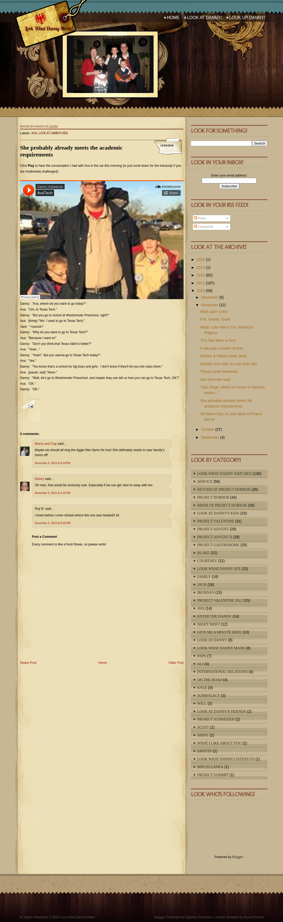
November (209, 305)
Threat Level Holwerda (218, 371)
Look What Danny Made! (48, 28)
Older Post (176, 663)
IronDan (205, 593)
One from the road (215, 379)
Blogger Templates (168, 917)
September (210, 437)
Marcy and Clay (46, 444)
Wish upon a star (214, 311)
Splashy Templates (199, 917)
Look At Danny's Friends (221, 711)
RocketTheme (253, 917)
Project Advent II (214, 537)
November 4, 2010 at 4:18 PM (52, 463)
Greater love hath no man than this (228, 364)
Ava (34, 133)
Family (204, 577)
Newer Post (28, 663)
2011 (201, 283)
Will (202, 704)
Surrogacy (208, 696)
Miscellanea (210, 767)
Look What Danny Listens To (226, 759)
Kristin (204, 751)
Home (173, 17)
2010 (201, 291)
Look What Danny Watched (224, 474)
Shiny (203, 735)
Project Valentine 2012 (219, 601)
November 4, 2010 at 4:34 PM (52, 493)
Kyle (202, 688)
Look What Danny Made (221, 648)
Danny (39, 479)
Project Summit (212, 775)
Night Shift (208, 624)
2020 (201, 259)
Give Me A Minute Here (219, 632)
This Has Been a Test (217, 340)
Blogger (237, 857)
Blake (203, 553)
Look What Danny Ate (219, 569)
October (207, 429)
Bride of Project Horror (222, 505)
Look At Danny (212, 640)
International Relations (222, 672)
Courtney (207, 561)
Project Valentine (215, 521)
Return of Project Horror (224, 490)
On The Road (209, 680)
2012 (201, 275)
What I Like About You (219, 743)
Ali (200, 664)
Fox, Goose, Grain (215, 319)
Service (204, 482)
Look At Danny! (204, 17)
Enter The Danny (214, 616)
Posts (200, 218)
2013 (201, 267)
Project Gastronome (218, 545)
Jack (202, 585)
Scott (203, 727)
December (209, 297)
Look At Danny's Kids (53, 133)
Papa (201, 656)
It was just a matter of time (221, 348)
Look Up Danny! (247, 17)
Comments (203, 227)
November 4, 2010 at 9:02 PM (52, 523)
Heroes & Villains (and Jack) (223, 356)
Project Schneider (215, 719)
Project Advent (213, 529)
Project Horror (213, 497)
